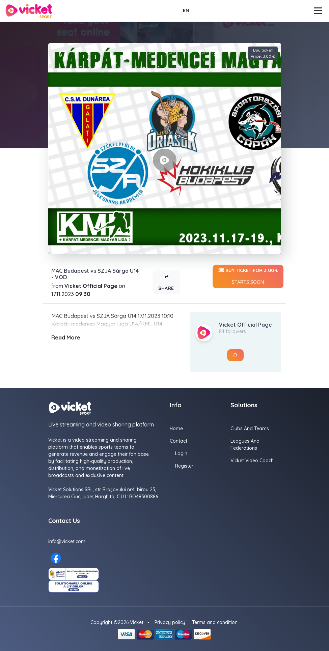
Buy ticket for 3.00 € (248, 276)
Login (181, 453)
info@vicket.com (66, 541)
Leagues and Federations (244, 444)
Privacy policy (170, 622)
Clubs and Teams (249, 428)
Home (176, 428)
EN (186, 10)
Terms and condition (215, 622)
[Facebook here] (56, 558)
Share (166, 281)
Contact (178, 441)
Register (184, 466)
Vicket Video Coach (252, 460)
